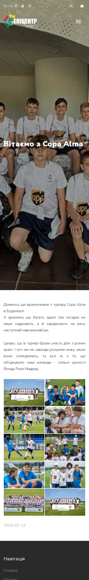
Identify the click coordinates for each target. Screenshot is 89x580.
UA (10, 6)
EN (5, 6)
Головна (10, 570)
